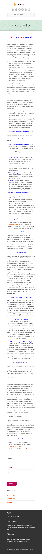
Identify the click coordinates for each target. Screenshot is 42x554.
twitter (19, 9)
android (29, 9)
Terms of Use (11, 498)
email (13, 9)
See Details (10, 377)
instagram (26, 9)
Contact (9, 502)
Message (11, 472)
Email (10, 467)
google (22, 9)
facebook (16, 9)
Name (10, 463)
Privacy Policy (25, 449)
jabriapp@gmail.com (15, 446)
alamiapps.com (13, 224)
